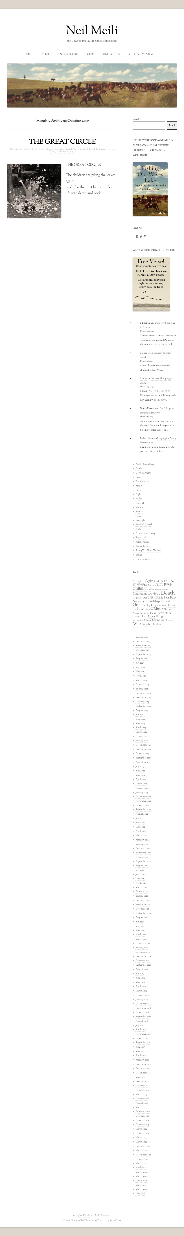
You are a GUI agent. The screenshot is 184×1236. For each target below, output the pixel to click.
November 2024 (143, 697)
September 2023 (143, 758)
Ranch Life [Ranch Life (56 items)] (140, 616)
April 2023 (140, 779)
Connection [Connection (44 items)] (140, 594)
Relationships (142, 542)
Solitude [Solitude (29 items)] (147, 620)
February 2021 (142, 891)
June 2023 (140, 771)
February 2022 (142, 840)
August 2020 (141, 917)
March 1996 (141, 1180)
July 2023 (139, 766)
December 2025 (142, 641)
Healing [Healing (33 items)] (146, 605)
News (138, 516)
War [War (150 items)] (137, 624)
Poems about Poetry (145, 533)
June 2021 (140, 874)
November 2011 (142, 1081)
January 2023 (141, 792)
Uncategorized (55, 149)
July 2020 (139, 922)
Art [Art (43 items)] (168, 581)
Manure (139, 507)
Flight (138, 494)
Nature (13, 149)
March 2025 (141, 680)
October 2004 (142, 1124)
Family (138, 486)
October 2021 (141, 857)
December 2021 (142, 848)
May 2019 (139, 982)
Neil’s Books (69, 54)
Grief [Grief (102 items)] (137, 605)
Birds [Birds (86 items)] (168, 585)
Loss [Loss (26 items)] (134, 609)
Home (26, 54)
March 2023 (141, 783)
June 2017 (140, 1047)
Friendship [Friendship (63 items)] (152, 601)
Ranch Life (140, 537)
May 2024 (140, 723)
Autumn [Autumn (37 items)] (151, 585)
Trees (52, 152)
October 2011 (141, 1086)
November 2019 (143, 956)
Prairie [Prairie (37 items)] (153, 613)
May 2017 (140, 1051)
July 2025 (139, 663)
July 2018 (139, 1025)
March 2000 (141, 1163)
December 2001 (143, 1146)
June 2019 (140, 978)
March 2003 (141, 1137)
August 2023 (141, 762)
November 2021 (143, 853)
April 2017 (140, 1055)
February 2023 (142, 788)
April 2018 (140, 1029)
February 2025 (142, 684)
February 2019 (142, 995)
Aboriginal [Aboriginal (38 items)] (138, 581)
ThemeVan (90, 1220)
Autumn (77, 149)
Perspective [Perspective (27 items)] (137, 613)
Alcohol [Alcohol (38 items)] (160, 581)
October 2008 (142, 1098)
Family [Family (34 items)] (159, 598)
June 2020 (140, 926)
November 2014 (143, 1064)
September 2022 (143, 809)
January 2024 (141, 740)
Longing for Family (166, 438)
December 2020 (143, 900)
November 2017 (143, 1034)
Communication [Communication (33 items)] (160, 589)
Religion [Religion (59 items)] (161, 616)
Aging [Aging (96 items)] (150, 581)
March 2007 (141, 1107)
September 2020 (143, 913)
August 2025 (141, 658)
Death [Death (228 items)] (168, 593)
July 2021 (139, 870)
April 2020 (140, 934)
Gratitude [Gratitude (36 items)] (166, 601)
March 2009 (141, 1094)
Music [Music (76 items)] (158, 609)
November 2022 (143, 801)
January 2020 (141, 947)
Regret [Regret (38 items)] (151, 616)
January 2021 (141, 896)
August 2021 (141, 865)
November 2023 (143, 749)
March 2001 (141, 1150)
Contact (45, 54)
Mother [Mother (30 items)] (149, 609)
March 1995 (140, 1185)
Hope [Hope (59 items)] (155, 605)
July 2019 (139, 973)
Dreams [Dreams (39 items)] (142, 598)
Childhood (89, 149)
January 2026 (141, 637)
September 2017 (143, 1042)
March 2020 (141, 939)
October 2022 (142, 805)
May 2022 (140, 827)
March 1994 (141, 1189)
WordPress (115, 1220)
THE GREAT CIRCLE (62, 142)
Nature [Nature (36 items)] (167, 609)
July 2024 (139, 714)
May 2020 (140, 930)
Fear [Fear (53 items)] (166, 598)
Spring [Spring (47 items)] (156, 620)
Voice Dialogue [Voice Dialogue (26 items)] (167, 620)
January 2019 (141, 999)
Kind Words (111, 54)
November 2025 (143, 645)
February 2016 (142, 1060)
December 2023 (143, 745)
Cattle (138, 468)
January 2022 (141, 844)
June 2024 (140, 719)
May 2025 (139, 671)
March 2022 (141, 835)
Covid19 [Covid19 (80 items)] (153, 593)
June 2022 (140, 822)
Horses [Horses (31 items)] (162, 605)
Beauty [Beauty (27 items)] (160, 585)
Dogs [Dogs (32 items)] (135, 598)
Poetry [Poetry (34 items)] (146, 613)
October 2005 (142, 1120)
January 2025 (141, 689)
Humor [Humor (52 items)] (171, 605)
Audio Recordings (144, 464)
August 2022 (141, 814)
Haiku (138, 499)
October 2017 (142, 1038)
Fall (98, 149)
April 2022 (140, 831)
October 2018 (142, 1012)
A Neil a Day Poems (141, 54)
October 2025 (142, 650)
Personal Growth (143, 524)
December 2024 (143, 693)
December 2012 (142, 1073)
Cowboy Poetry (143, 473)
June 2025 (140, 667)
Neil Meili (92, 31)
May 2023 (140, 775)
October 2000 (142, 1159)
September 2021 (143, 861)
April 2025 (140, 676)
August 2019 (141, 969)
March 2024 (141, 732)
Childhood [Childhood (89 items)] (142, 588)
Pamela (143, 378)
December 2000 (143, 1155)
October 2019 (142, 960)
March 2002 (141, 1142)
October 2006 (142, 1116)
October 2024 (142, 701)
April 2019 (140, 986)
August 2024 (141, 710)
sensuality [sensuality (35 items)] (138, 620)
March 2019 (141, 991)
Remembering (142, 546)
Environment (142, 481)
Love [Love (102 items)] (141, 609)
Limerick (139, 503)
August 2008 (141, 1103)
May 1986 (140, 1193)
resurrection (107, 149)
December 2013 (142, 1068)
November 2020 (143, 904)
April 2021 (140, 883)
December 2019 (142, 952)
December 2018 (142, 1004)
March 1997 (141, 1176)
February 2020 (142, 943)
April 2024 (140, 727)
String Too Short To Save (32, 149)
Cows (138, 477)
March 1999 (141, 1172)
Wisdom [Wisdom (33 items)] (156, 624)
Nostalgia (140, 520)
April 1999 (140, 1167)
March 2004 (141, 1129)
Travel (138, 555)
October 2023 (142, 753)
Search (136, 119)
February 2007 (142, 1111)
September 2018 (143, 1016)
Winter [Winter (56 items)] (147, 624)
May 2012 (139, 1077)
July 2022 (139, 818)
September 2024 (143, 706)
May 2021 (139, 878)
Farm (138, 490)
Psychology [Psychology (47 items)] (164, 613)
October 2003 (142, 1133)
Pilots (138, 529)
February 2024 (142, 736)
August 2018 (141, 1021)
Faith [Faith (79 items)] (151, 597)
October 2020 (142, 909)
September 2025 (143, 654)
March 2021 (141, 887)
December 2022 (143, 796)
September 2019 (143, 965)
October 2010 (142, 1090)
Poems (90, 54)
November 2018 (143, 1008)
